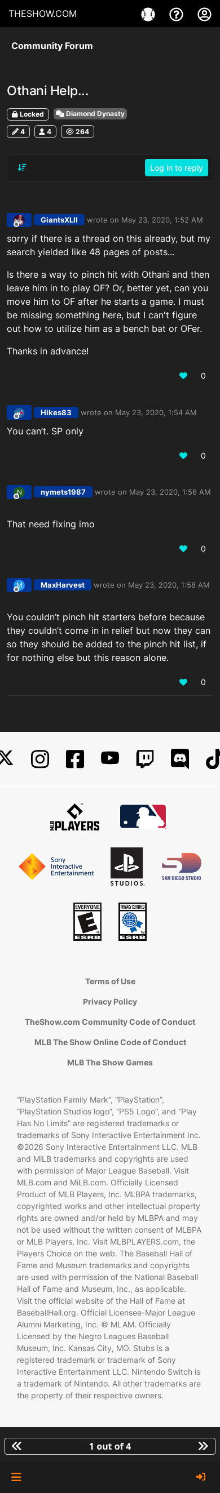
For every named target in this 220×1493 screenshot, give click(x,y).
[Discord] (180, 759)
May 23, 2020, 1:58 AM (169, 584)
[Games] (149, 13)
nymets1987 (63, 491)
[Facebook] (75, 759)
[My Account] (204, 13)
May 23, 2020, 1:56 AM (170, 491)
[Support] (177, 13)
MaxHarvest (63, 584)
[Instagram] (40, 759)
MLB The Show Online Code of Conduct (110, 1042)
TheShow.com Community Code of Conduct (110, 1022)
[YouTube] (110, 759)
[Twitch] (145, 759)
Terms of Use (110, 981)
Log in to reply (176, 167)
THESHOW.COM (42, 13)
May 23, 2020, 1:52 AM (162, 219)
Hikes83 (56, 412)
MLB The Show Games (110, 1062)
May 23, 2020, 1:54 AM (156, 412)
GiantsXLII (59, 219)
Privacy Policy (110, 1001)
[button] (16, 1477)
